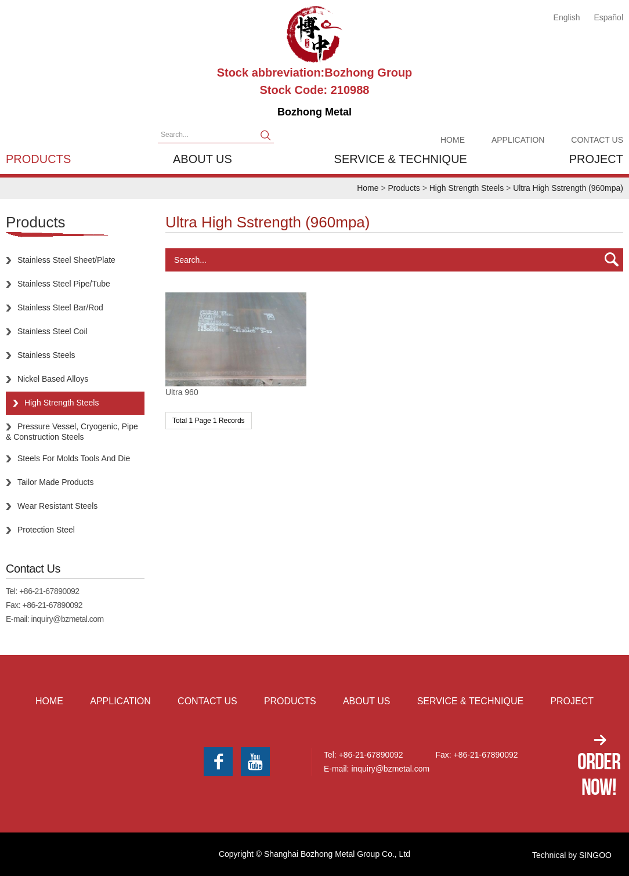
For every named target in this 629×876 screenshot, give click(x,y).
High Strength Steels (466, 188)
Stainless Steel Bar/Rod (60, 307)
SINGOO (595, 855)
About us (202, 159)
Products (38, 159)
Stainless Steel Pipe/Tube (63, 283)
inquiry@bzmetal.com (67, 619)
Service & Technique (400, 159)
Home (452, 139)
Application (518, 139)
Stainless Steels (46, 355)
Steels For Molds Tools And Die (73, 458)
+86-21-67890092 (49, 591)
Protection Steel (46, 529)
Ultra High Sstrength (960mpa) (568, 188)
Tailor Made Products (55, 482)
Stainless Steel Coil (52, 331)
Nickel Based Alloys (52, 378)
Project (596, 159)
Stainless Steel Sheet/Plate (66, 260)
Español (608, 17)
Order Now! (598, 773)
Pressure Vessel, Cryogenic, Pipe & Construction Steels (72, 431)
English (567, 17)
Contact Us (597, 139)
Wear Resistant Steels (57, 506)
